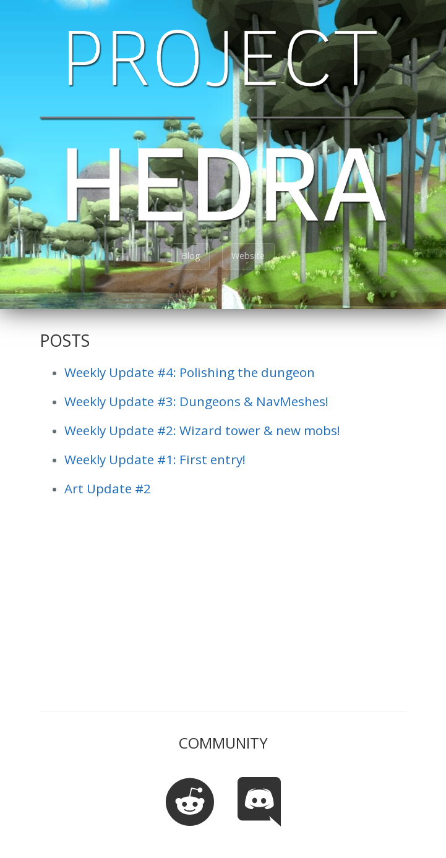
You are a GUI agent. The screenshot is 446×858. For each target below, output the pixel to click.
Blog (190, 255)
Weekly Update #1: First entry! (155, 459)
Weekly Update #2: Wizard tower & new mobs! (202, 430)
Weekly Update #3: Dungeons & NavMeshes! (196, 401)
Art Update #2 (107, 488)
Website (248, 255)
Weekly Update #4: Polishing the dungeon (189, 372)
